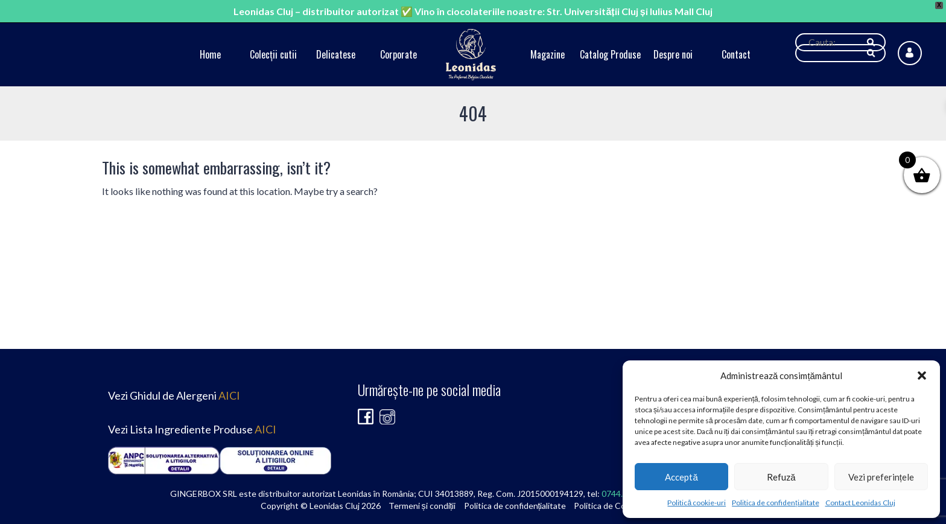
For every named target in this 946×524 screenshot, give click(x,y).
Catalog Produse (610, 54)
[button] (922, 375)
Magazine (547, 54)
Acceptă (681, 476)
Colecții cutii (273, 54)
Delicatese (335, 54)
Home (210, 54)
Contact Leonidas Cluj (860, 502)
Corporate (398, 54)
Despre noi (673, 54)
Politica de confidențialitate (775, 502)
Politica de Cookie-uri (614, 505)
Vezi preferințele (881, 476)
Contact (736, 54)
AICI (229, 395)
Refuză (781, 476)
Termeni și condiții (422, 505)
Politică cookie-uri (696, 502)
